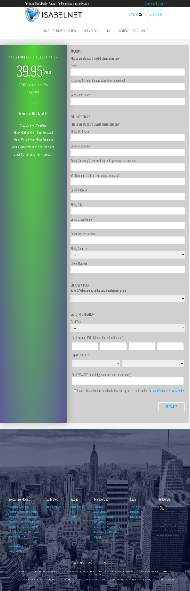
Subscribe (156, 14)
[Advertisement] (95, 464)
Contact (124, 30)
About (144, 30)
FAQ (134, 30)
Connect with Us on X (155, 3)
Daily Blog (90, 30)
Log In (108, 30)
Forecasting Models (65, 30)
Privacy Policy (176, 390)
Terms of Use (156, 390)
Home (46, 30)
